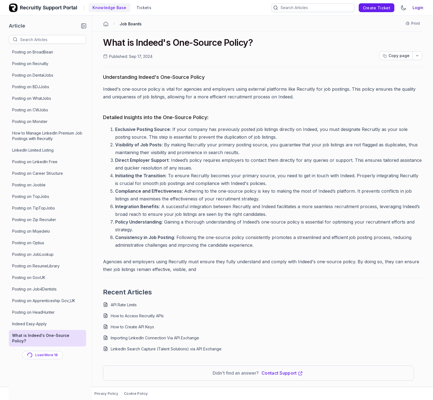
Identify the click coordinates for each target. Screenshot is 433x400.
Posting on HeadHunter (33, 312)
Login (418, 7)
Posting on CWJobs (30, 110)
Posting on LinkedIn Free (34, 161)
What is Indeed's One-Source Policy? (40, 338)
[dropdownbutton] (417, 55)
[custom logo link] (13, 7)
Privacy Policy (106, 393)
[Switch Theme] (403, 7)
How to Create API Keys (132, 326)
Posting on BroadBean (32, 52)
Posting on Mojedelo (31, 231)
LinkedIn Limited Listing (33, 150)
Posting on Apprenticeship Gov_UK (43, 300)
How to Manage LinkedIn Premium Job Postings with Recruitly (47, 136)
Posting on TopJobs (30, 196)
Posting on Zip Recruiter (34, 219)
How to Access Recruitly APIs (137, 315)
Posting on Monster (29, 121)
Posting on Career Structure (37, 173)
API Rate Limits (124, 304)
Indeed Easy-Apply (29, 323)
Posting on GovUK (28, 277)
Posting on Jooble (29, 184)
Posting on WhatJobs (31, 98)
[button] (83, 26)
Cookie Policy (136, 393)
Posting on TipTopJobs (33, 208)
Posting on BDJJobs (30, 86)
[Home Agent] (106, 24)
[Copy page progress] (396, 55)
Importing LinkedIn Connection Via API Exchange (155, 337)
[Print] (413, 23)
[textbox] (53, 39)
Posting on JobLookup (33, 254)
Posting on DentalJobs (32, 75)
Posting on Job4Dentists (34, 289)
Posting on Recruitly (30, 63)
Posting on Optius (28, 242)
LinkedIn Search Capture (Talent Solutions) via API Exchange (166, 349)
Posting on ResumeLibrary (36, 266)
